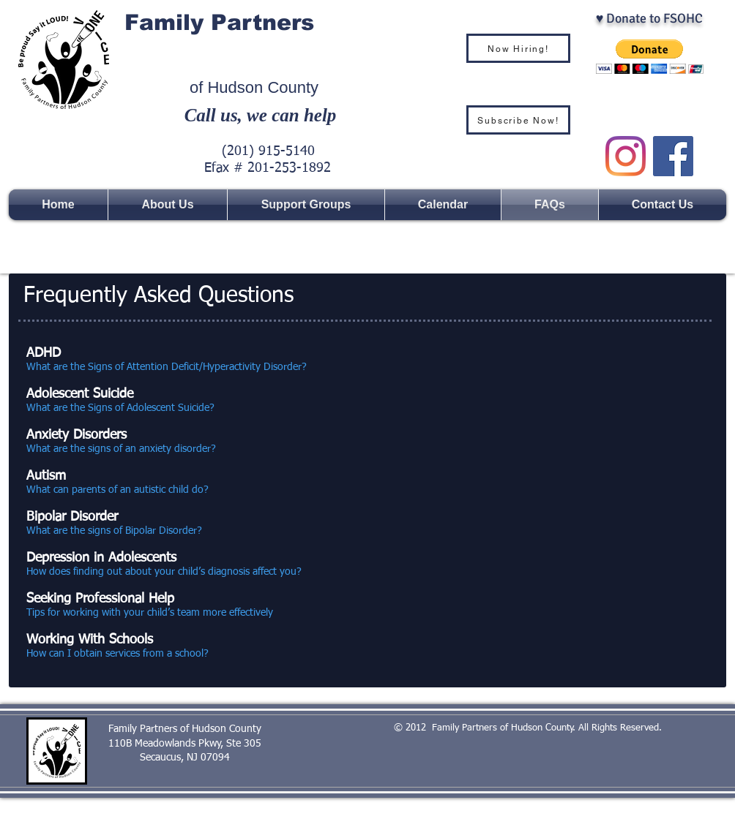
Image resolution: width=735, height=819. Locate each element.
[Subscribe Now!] (518, 120)
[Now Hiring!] (518, 48)
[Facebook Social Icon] (673, 156)
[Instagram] (625, 156)
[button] (650, 56)
